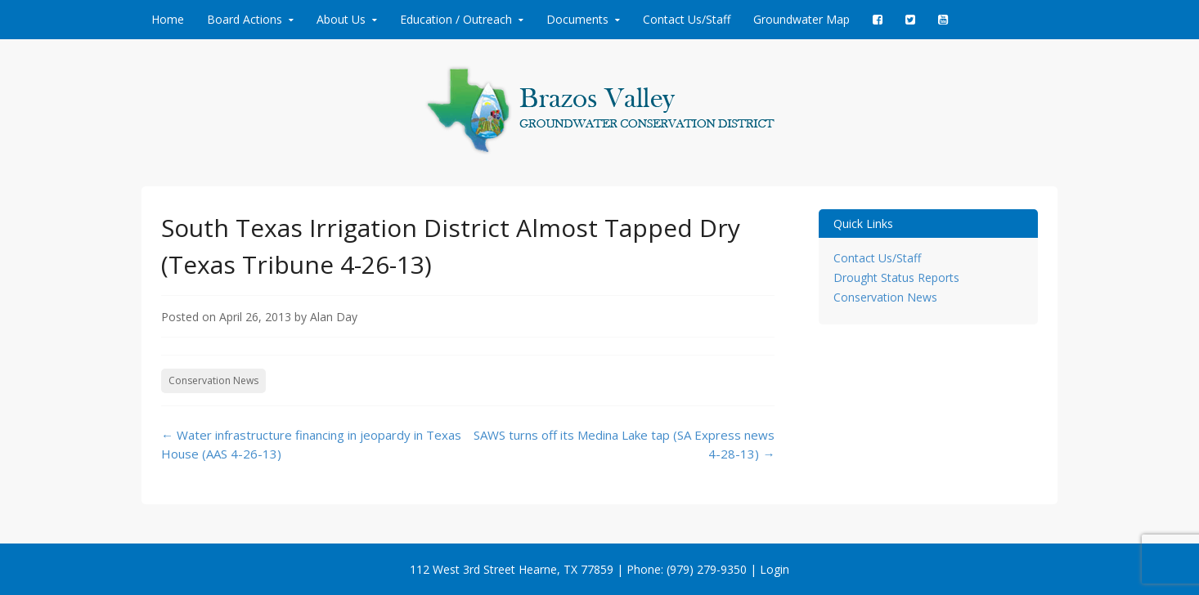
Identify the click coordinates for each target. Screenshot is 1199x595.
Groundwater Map (801, 19)
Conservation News (213, 380)
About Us (341, 19)
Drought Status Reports (896, 277)
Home (167, 19)
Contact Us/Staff (686, 19)
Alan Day (333, 316)
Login (774, 569)
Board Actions (244, 19)
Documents (577, 19)
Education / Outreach (456, 19)
